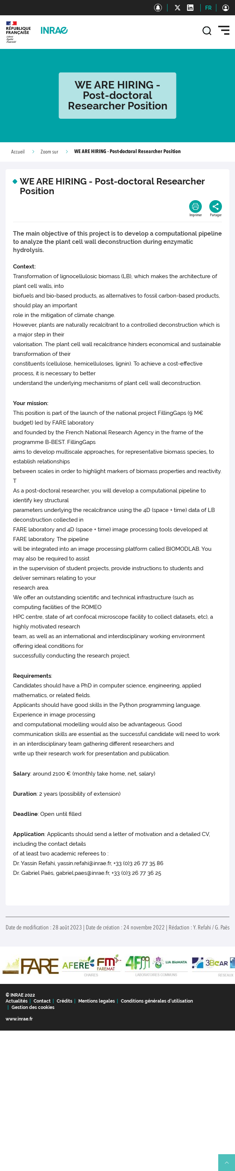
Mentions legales (96, 1001)
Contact (42, 1001)
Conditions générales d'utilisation (157, 1001)
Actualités (17, 1001)
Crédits (64, 1001)
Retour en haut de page (230, 1166)
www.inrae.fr (19, 1019)
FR (208, 8)
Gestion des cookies (33, 1007)
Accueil (18, 152)
